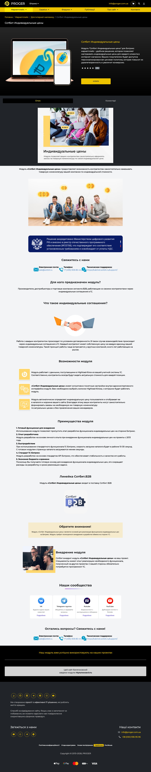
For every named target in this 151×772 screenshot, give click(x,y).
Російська (108, 745)
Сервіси (44, 10)
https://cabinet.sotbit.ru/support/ (102, 270)
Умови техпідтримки (85, 745)
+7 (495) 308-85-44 (72, 270)
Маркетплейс (19, 10)
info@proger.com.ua (118, 3)
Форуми (67, 10)
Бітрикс (34, 3)
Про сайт (112, 10)
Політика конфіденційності (49, 745)
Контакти (135, 10)
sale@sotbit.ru (45, 270)
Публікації (90, 10)
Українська (99, 745)
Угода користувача (68, 745)
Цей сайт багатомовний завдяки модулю (75, 671)
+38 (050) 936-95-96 (131, 737)
